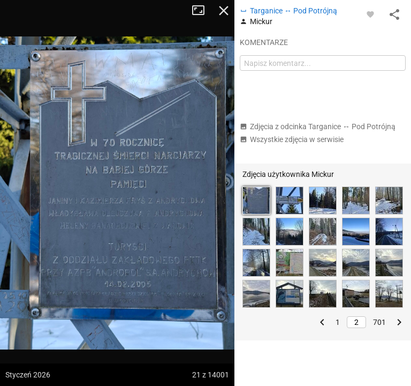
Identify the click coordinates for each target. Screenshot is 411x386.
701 (379, 322)
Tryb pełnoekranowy (202, 10)
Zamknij (223, 10)
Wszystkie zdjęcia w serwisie (292, 139)
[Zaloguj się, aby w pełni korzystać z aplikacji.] (370, 14)
